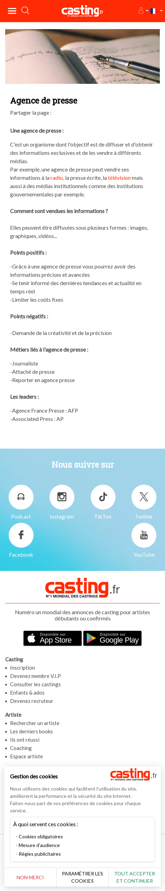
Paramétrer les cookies (82, 877)
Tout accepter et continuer (134, 877)
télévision (119, 177)
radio (57, 177)
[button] (143, 11)
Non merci (30, 877)
